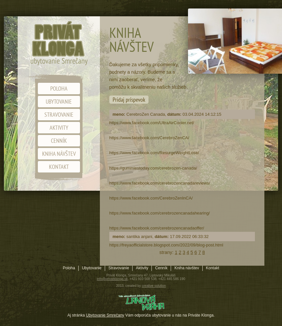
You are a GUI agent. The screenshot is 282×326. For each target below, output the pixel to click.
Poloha (59, 88)
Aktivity (59, 127)
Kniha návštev (59, 153)
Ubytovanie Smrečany (105, 315)
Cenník (59, 140)
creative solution (154, 286)
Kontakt (59, 166)
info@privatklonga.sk (112, 279)
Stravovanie (58, 114)
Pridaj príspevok (129, 99)
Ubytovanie (59, 101)
